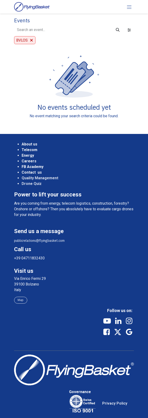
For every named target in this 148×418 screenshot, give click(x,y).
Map (20, 300)
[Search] (118, 29)
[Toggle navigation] (129, 7)
